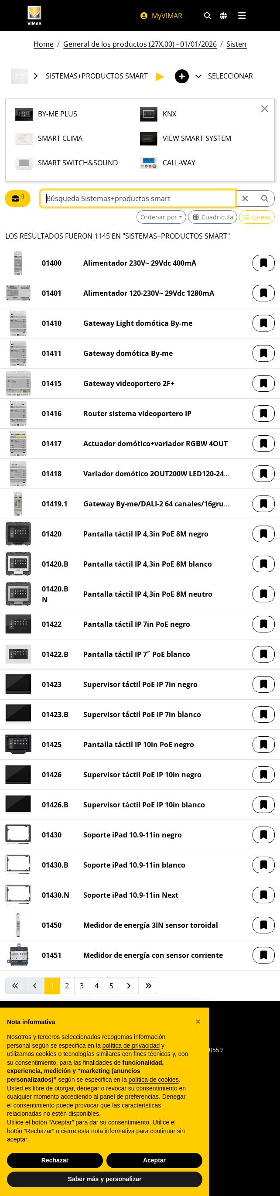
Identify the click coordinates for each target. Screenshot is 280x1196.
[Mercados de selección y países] (223, 15)
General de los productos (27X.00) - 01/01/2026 (140, 44)
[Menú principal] (242, 15)
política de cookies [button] (154, 1079)
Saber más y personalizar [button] (105, 1178)
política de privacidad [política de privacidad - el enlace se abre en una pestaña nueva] (131, 1045)
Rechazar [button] (54, 1160)
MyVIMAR (161, 16)
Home (44, 44)
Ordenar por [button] (158, 217)
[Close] (265, 108)
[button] (264, 263)
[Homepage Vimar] (74, 15)
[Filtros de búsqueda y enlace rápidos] (207, 15)
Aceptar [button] (154, 1160)
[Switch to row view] (257, 217)
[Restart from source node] (245, 198)
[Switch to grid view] (212, 217)
